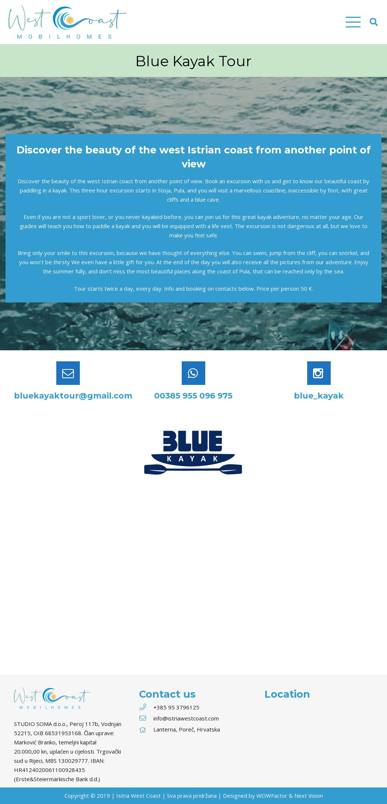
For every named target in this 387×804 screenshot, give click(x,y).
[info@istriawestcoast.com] (146, 718)
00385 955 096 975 (193, 396)
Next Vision (308, 795)
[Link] (67, 22)
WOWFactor (271, 795)
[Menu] (353, 22)
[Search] (374, 22)
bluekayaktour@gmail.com (73, 396)
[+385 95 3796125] (146, 707)
